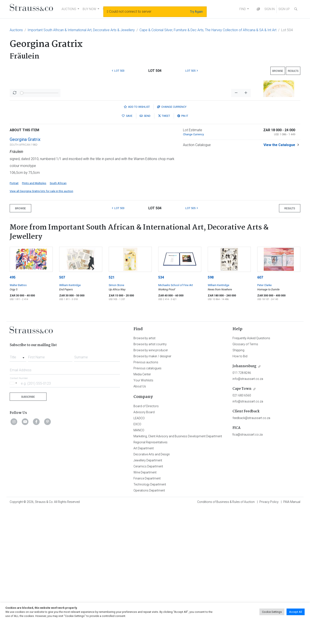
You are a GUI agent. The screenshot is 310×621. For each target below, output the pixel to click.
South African (58, 295)
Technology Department (149, 597)
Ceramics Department (148, 579)
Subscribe (28, 509)
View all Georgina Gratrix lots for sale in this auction (41, 303)
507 (62, 390)
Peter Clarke (264, 397)
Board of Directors (146, 519)
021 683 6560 (241, 508)
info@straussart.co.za (247, 491)
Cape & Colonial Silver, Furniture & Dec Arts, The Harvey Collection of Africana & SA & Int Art (208, 30)
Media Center (142, 487)
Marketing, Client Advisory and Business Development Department (177, 549)
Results (293, 70)
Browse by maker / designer (152, 469)
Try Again (196, 11)
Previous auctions (145, 475)
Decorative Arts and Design (151, 567)
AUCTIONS (69, 9)
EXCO (137, 537)
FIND (242, 9)
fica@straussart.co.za (247, 547)
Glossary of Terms (245, 457)
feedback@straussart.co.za (251, 530)
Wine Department (145, 585)
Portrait (14, 295)
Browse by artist (144, 451)
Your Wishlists (143, 493)
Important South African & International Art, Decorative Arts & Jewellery (81, 30)
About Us (139, 499)
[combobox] (18, 468)
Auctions (16, 30)
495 (13, 390)
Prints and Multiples (34, 295)
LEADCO (139, 531)
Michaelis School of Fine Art (175, 397)
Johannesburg (244, 479)
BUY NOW (89, 9)
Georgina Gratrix (25, 252)
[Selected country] (14, 496)
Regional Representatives (150, 555)
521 (112, 390)
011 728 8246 (241, 485)
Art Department (143, 561)
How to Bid (239, 469)
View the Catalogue (279, 258)
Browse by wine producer (150, 463)
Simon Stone (116, 397)
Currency (171, 219)
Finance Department (147, 591)
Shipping (238, 463)
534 (161, 390)
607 (260, 390)
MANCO (138, 543)
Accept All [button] (295, 611)
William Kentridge (70, 397)
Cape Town (241, 501)
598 (211, 390)
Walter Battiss (18, 397)
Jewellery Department (147, 573)
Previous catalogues (147, 481)
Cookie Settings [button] (272, 611)
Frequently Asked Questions (251, 451)
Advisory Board (144, 525)
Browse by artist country (150, 457)
